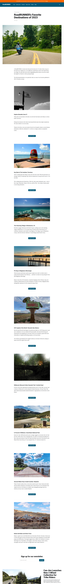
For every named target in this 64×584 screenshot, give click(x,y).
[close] (63, 1)
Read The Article (32, 135)
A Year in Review (16, 12)
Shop (35, 4)
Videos (32, 4)
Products (23, 4)
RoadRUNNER (6, 4)
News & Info (28, 4)
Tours (14, 4)
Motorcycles (18, 4)
